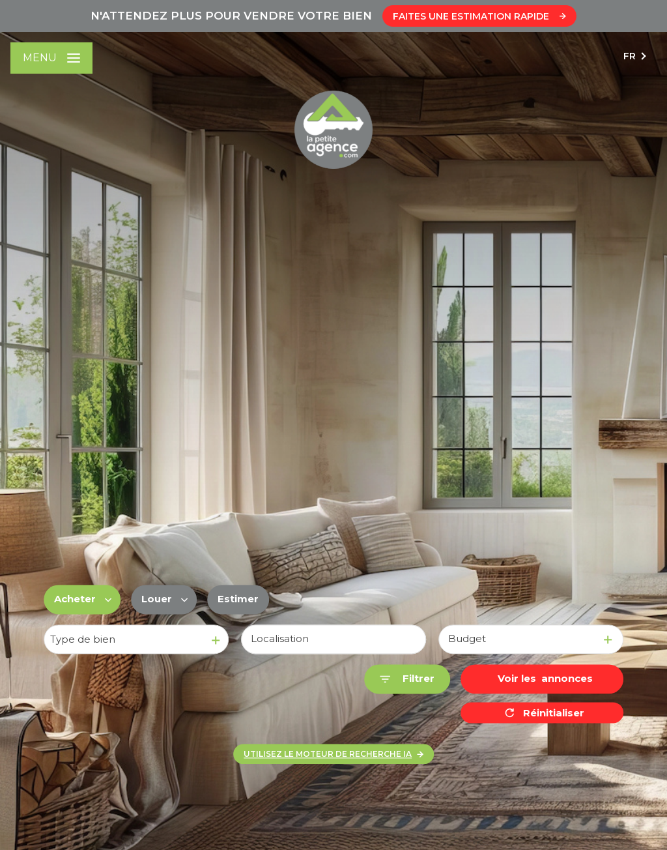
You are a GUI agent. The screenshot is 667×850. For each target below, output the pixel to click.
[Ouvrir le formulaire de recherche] (407, 679)
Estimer (238, 599)
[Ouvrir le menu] (51, 58)
